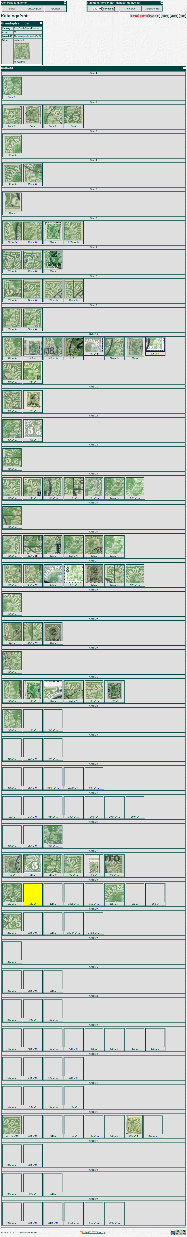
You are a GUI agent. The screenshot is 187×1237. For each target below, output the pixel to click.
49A (50, 498)
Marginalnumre (152, 8)
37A (9, 411)
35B (30, 991)
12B (9, 904)
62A (11, 643)
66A (30, 643)
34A (9, 382)
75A (52, 701)
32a (91, 353)
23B (30, 933)
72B (91, 1136)
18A (11, 213)
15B (91, 904)
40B (50, 1020)
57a (52, 585)
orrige (144, 16)
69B (9, 1107)
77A (71, 701)
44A (9, 498)
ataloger (55, 8)
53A (112, 498)
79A (9, 730)
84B (9, 1165)
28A (50, 300)
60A (132, 585)
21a (9, 242)
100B (111, 1223)
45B (9, 1049)
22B (9, 933)
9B (70, 875)
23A (9, 271)
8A (31, 126)
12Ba (70, 904)
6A (9, 126)
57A (9, 585)
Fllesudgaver (33, 8)
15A (30, 184)
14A (9, 184)
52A (9, 556)
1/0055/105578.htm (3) (94, 1232)
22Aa (70, 242)
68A (9, 672)
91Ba (50, 1223)
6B (10, 875)
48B (112, 1049)
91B (9, 1223)
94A (30, 817)
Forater (130, 8)
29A (9, 329)
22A (30, 242)
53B (9, 1078)
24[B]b (91, 933)
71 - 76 (9, 1136)
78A (91, 701)
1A (9, 97)
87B (9, 1194)
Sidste (174, 16)
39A (9, 440)
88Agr (50, 788)
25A (9, 300)
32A (112, 358)
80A (50, 730)
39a (31, 440)
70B (50, 1107)
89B (30, 1165)
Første (134, 16)
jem (182, 16)
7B (31, 875)
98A (9, 846)
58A (112, 585)
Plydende (108, 8)
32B (9, 991)
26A (30, 300)
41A (9, 469)
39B (9, 1020)
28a (71, 300)
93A (11, 817)
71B (30, 1136)
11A (9, 155)
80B (131, 1136)
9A (50, 126)
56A (9, 527)
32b (152, 353)
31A (9, 358)
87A (50, 759)
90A (91, 788)
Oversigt (154, 16)
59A (9, 614)
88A (9, 788)
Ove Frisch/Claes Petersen (27, 28)
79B (112, 1136)
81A (9, 759)
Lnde (12, 8)
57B (30, 1078)
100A (70, 817)
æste (165, 16)
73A (9, 701)
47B (71, 1049)
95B (91, 1223)
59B (71, 1078)
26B (9, 962)
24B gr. (70, 933)
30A (30, 329)
